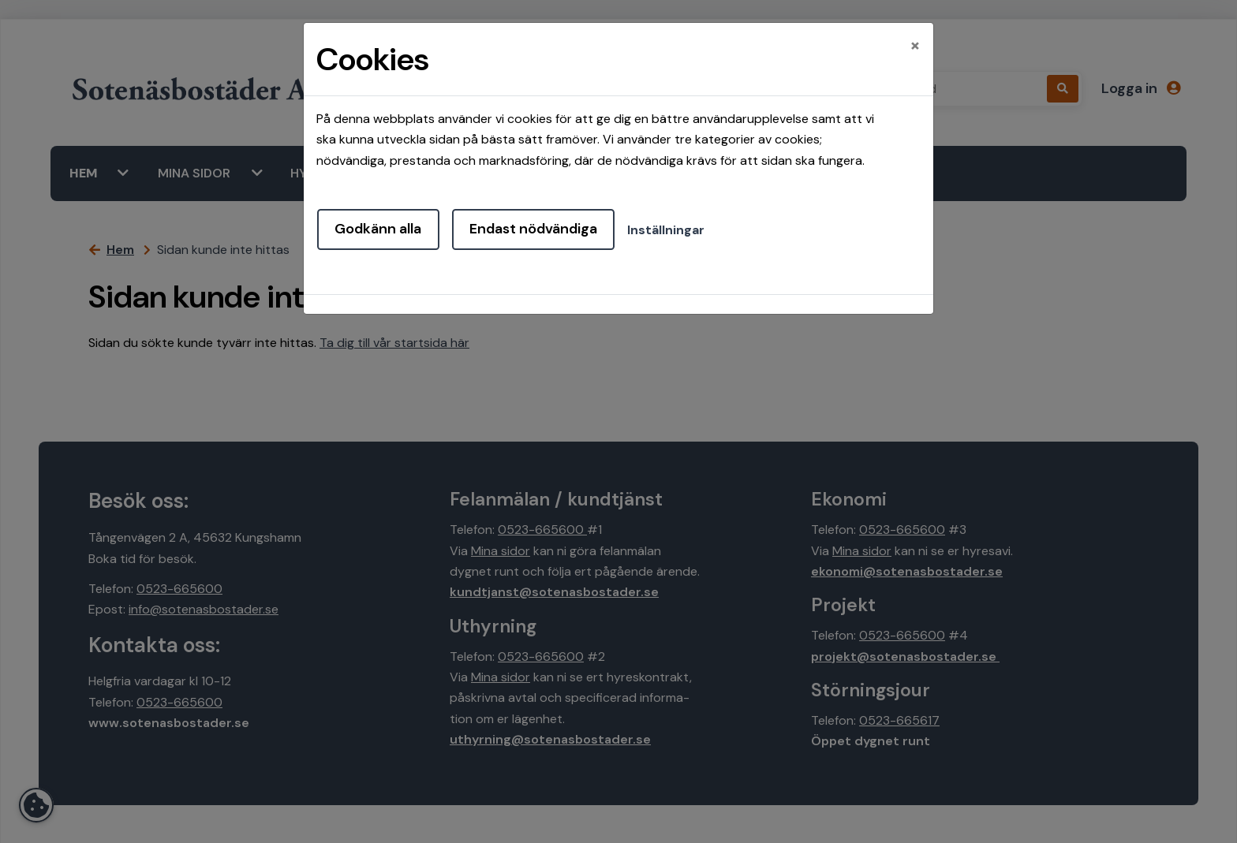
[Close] (915, 45)
